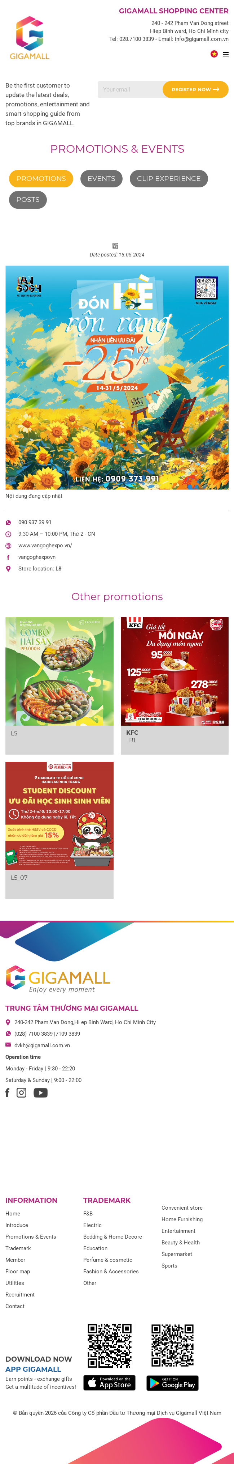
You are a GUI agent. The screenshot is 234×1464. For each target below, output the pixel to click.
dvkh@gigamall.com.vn (42, 1045)
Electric (92, 1225)
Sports (169, 1266)
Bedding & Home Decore (112, 1237)
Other (89, 1283)
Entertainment (178, 1231)
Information (31, 1200)
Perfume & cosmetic (107, 1260)
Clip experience (169, 178)
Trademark (18, 1248)
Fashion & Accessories (111, 1271)
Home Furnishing (182, 1219)
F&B (88, 1213)
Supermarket (177, 1254)
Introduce (16, 1225)
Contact (15, 1306)
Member (15, 1260)
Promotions (41, 178)
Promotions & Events (117, 149)
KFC (132, 732)
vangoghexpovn (37, 557)
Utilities (14, 1283)
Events (101, 178)
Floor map (17, 1271)
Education (95, 1248)
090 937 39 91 (35, 522)
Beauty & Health (181, 1242)
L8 (59, 568)
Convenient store (182, 1208)
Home (12, 1213)
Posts (28, 199)
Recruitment (20, 1294)
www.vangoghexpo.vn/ (45, 545)
